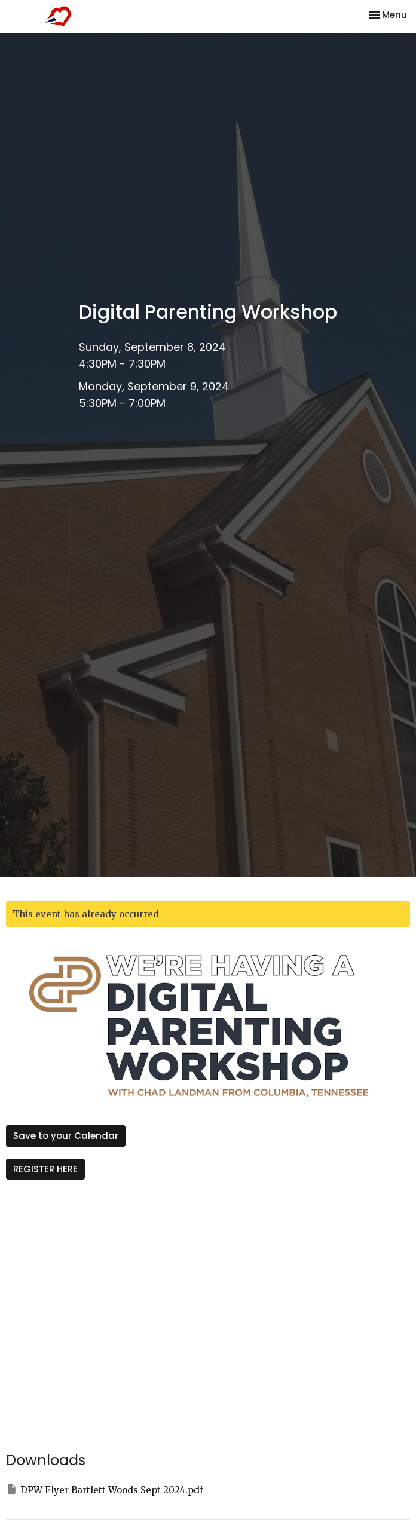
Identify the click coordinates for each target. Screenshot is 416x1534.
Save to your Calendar (65, 1135)
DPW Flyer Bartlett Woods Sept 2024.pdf (104, 1489)
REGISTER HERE (45, 1169)
